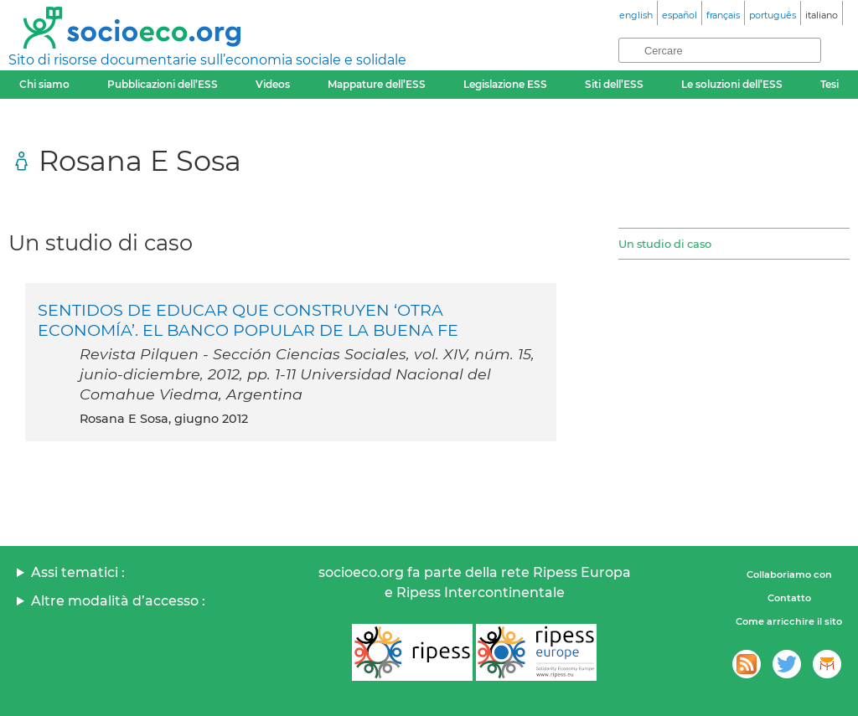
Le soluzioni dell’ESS (732, 84)
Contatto (789, 598)
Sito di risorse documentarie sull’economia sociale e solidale (207, 60)
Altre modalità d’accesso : (118, 601)
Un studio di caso (664, 243)
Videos (273, 84)
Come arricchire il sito (789, 621)
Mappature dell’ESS (377, 84)
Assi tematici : (78, 572)
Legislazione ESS (505, 84)
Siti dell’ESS (614, 84)
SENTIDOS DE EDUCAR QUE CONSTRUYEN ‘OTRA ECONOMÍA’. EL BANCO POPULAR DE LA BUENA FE (248, 320)
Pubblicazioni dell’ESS (162, 84)
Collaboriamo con (789, 574)
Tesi (829, 84)
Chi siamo (44, 84)
